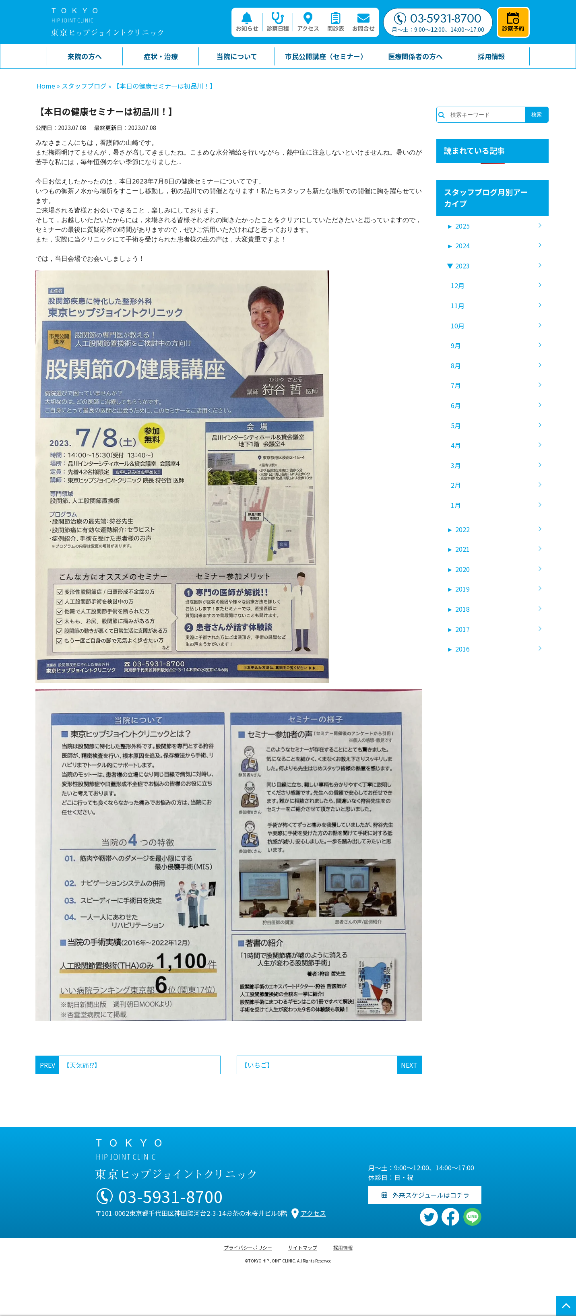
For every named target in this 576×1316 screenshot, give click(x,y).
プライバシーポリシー (248, 1247)
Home (46, 86)
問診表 (335, 22)
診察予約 (513, 22)
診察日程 (277, 22)
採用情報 (343, 1247)
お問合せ (363, 22)
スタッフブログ (84, 86)
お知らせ (247, 22)
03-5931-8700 (437, 18)
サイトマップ (302, 1247)
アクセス (308, 22)
